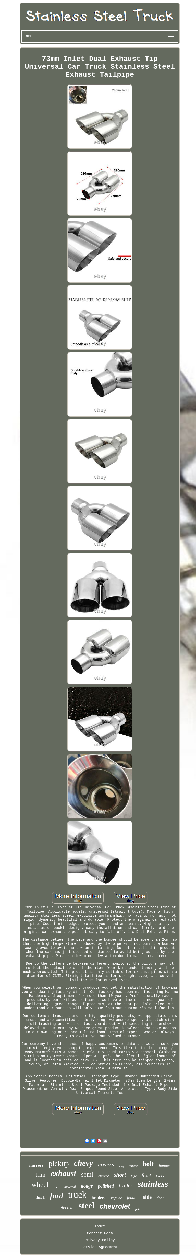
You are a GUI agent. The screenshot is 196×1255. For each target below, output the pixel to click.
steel (86, 1205)
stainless (153, 1184)
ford (56, 1195)
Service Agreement (100, 1247)
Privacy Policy (100, 1240)
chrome (103, 1176)
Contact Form (100, 1233)
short (120, 1174)
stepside (116, 1198)
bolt (148, 1164)
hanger (164, 1165)
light (134, 1176)
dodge (87, 1186)
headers (98, 1197)
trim (40, 1174)
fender (132, 1197)
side (147, 1197)
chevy (83, 1163)
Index (99, 1226)
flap (56, 1187)
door (160, 1198)
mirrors (36, 1165)
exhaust (63, 1173)
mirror (133, 1166)
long (121, 1166)
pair (137, 1209)
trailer (126, 1185)
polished (106, 1186)
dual (40, 1198)
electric (67, 1207)
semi (87, 1174)
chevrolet (115, 1206)
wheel (40, 1185)
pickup (59, 1163)
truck (77, 1195)
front (146, 1175)
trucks (160, 1176)
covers (106, 1164)
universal (70, 1187)
